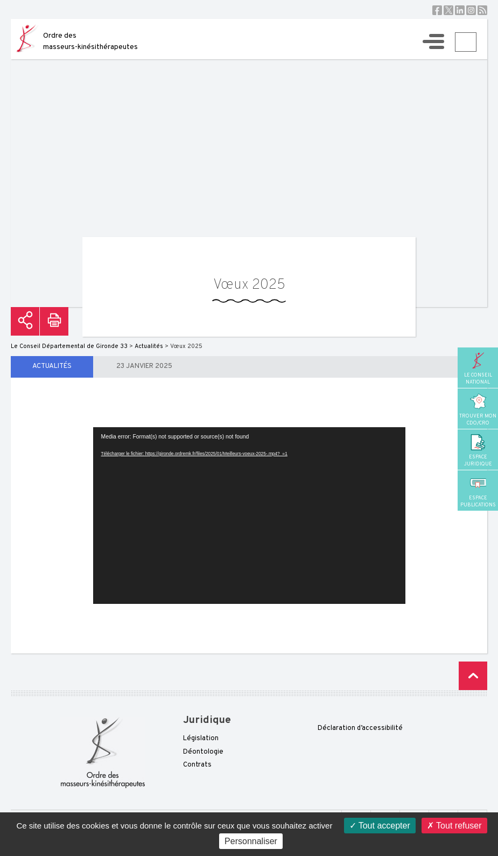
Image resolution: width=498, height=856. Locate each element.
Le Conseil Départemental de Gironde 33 (69, 346)
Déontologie (203, 752)
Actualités (52, 366)
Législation (201, 738)
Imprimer (54, 321)
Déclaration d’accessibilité (360, 728)
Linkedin (460, 10)
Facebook (437, 10)
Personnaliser (251, 841)
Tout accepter (379, 825)
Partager (25, 321)
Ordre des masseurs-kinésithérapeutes (90, 41)
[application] (249, 515)
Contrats (197, 765)
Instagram (471, 10)
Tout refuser (454, 825)
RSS (482, 10)
